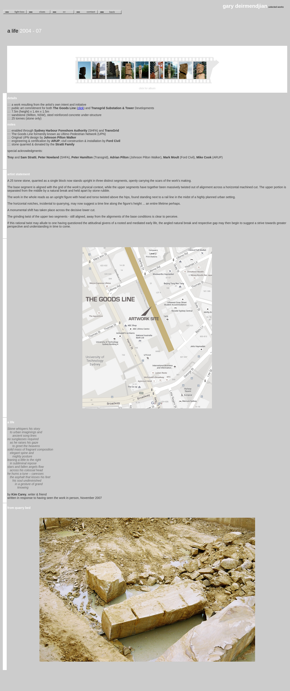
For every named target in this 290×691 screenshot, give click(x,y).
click (80, 108)
